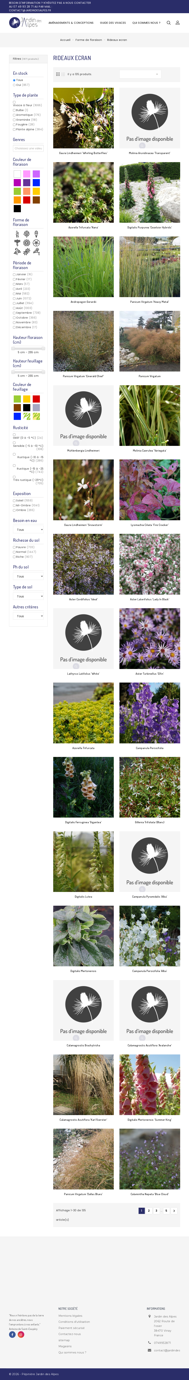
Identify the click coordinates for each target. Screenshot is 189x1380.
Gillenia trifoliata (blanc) (150, 822)
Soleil (24, 500)
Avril (23, 289)
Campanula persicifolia (150, 748)
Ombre (25, 510)
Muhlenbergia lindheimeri (83, 450)
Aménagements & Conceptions (71, 23)
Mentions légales (70, 1315)
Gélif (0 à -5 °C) (28, 438)
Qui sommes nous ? (146, 23)
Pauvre (25, 547)
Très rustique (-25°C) (28, 481)
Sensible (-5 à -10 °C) (28, 447)
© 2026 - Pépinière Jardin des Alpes (34, 1374)
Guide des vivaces (113, 23)
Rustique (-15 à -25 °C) (30, 470)
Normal (26, 552)
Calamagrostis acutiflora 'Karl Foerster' (83, 1119)
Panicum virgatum (150, 376)
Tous (19, 80)
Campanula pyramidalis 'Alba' (149, 896)
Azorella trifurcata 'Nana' (83, 227)
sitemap (64, 1340)
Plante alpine (29, 129)
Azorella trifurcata (83, 748)
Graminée (26, 120)
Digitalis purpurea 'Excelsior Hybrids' (150, 227)
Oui (23, 85)
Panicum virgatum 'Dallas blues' (83, 1194)
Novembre (27, 322)
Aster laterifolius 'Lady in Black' (149, 599)
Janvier (24, 274)
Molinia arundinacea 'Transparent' (150, 153)
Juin (24, 298)
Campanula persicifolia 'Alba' (149, 971)
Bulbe (22, 110)
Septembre (28, 313)
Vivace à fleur (27, 105)
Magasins (65, 1346)
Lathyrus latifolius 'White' (83, 673)
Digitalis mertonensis (83, 971)
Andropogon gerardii (83, 302)
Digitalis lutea (83, 896)
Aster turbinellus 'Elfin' (150, 673)
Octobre (26, 318)
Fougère (25, 124)
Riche (24, 557)
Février (24, 279)
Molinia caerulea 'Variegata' (150, 450)
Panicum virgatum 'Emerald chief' (83, 376)
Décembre (26, 327)
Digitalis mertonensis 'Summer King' (150, 1119)
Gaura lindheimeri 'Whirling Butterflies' (83, 153)
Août (24, 308)
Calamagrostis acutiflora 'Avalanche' (150, 1045)
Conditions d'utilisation (74, 1322)
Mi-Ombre (28, 505)
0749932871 (162, 1343)
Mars (23, 284)
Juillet (24, 303)
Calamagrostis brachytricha (83, 1045)
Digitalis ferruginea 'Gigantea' (83, 822)
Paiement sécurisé (71, 1328)
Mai (23, 293)
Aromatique (28, 115)
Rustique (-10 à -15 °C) (30, 458)
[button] (177, 23)
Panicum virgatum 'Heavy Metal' (149, 302)
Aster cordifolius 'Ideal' (83, 599)
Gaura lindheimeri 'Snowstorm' (83, 525)
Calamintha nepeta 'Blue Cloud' (150, 1194)
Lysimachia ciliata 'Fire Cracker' (150, 525)
